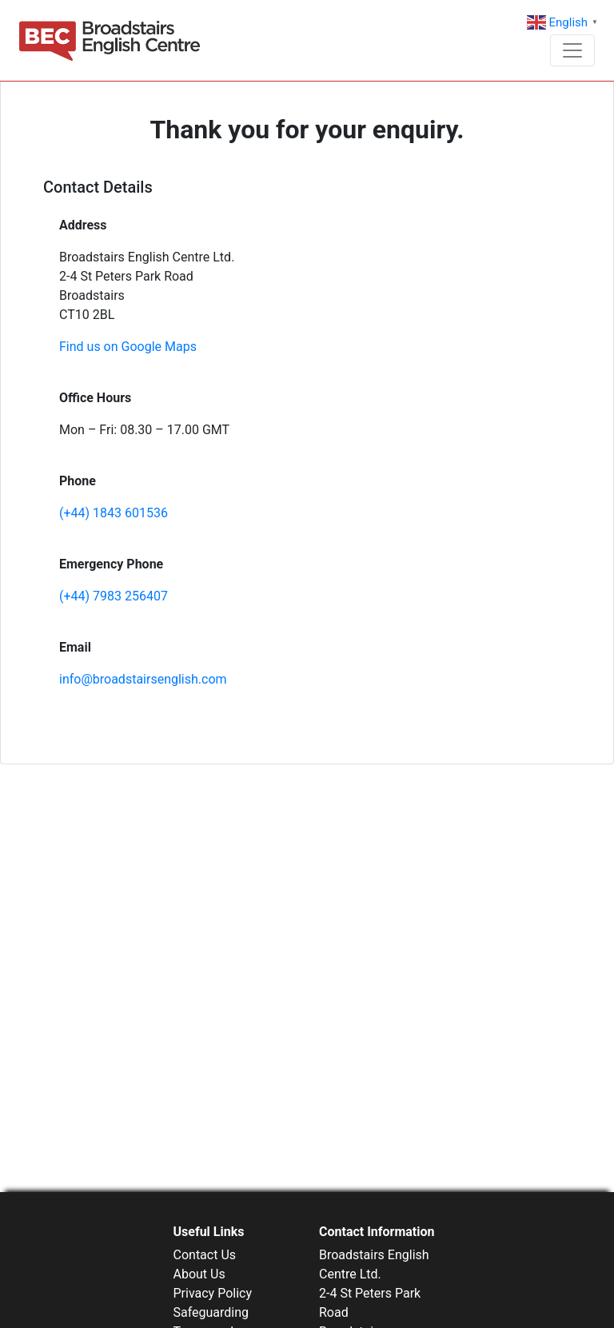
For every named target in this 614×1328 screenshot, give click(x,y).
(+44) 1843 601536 (113, 512)
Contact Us (205, 1254)
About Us (199, 1274)
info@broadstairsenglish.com (143, 679)
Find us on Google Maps (128, 346)
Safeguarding (211, 1312)
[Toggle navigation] (572, 50)
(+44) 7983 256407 (113, 596)
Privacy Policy (213, 1293)
